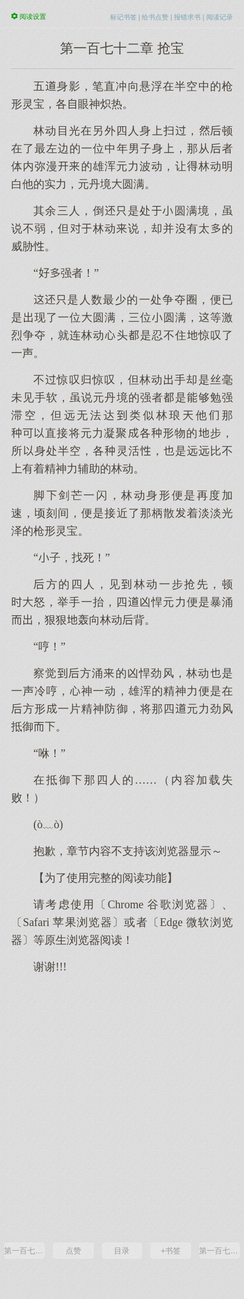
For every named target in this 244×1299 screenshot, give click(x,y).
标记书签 (123, 17)
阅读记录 (219, 17)
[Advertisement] (122, 1107)
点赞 (73, 1250)
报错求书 (187, 17)
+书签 (171, 1250)
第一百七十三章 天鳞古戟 (219, 1250)
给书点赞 (155, 17)
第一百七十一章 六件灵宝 (24, 1250)
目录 (122, 1250)
